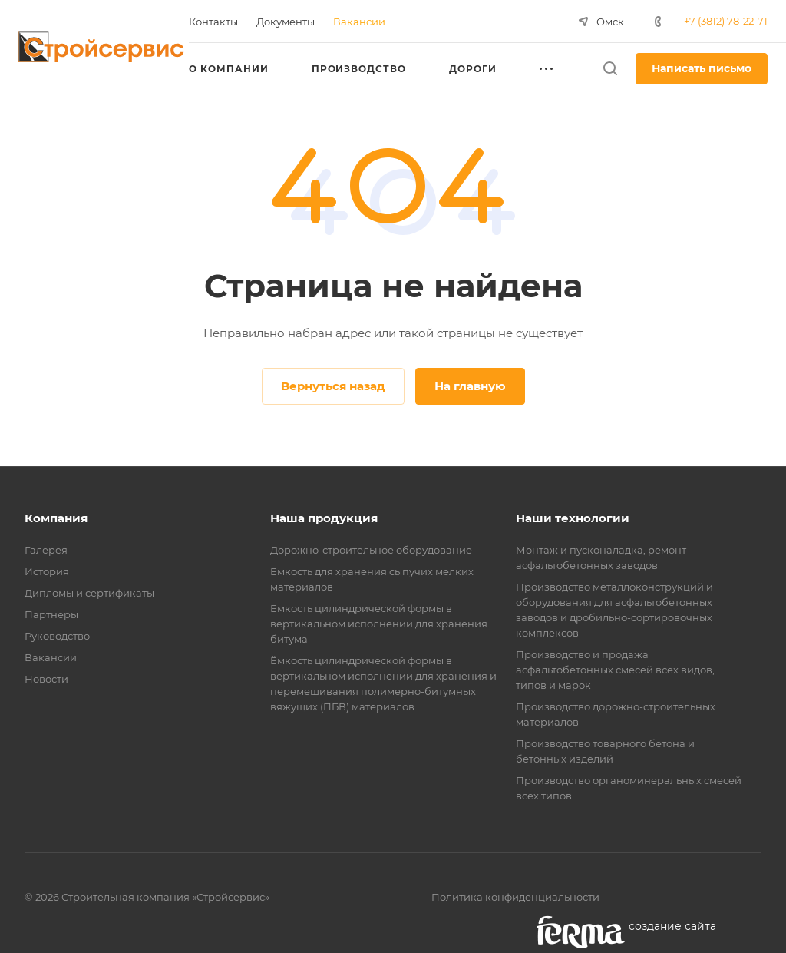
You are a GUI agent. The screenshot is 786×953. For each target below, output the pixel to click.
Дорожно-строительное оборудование (371, 550)
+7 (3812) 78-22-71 (726, 21)
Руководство (57, 636)
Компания (56, 518)
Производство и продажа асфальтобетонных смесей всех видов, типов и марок (615, 669)
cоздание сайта (672, 926)
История (47, 571)
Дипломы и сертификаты (89, 593)
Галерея (46, 550)
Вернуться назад (333, 386)
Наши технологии (572, 518)
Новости (46, 679)
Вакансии (51, 657)
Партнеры (51, 614)
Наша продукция (324, 518)
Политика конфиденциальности (515, 897)
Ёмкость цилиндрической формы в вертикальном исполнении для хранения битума (378, 623)
